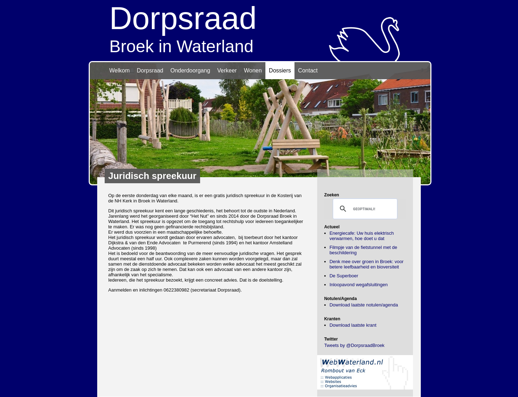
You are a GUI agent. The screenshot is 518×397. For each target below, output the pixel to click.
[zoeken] (364, 209)
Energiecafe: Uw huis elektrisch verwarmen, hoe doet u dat (362, 235)
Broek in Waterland (259, 28)
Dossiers (280, 70)
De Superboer (344, 275)
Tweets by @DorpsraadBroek (354, 345)
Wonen (252, 70)
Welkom (119, 70)
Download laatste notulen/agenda (364, 305)
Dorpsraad (150, 70)
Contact (308, 70)
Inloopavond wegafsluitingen (359, 284)
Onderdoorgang (190, 70)
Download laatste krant (353, 325)
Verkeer (227, 70)
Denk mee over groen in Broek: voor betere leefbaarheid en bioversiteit (367, 264)
